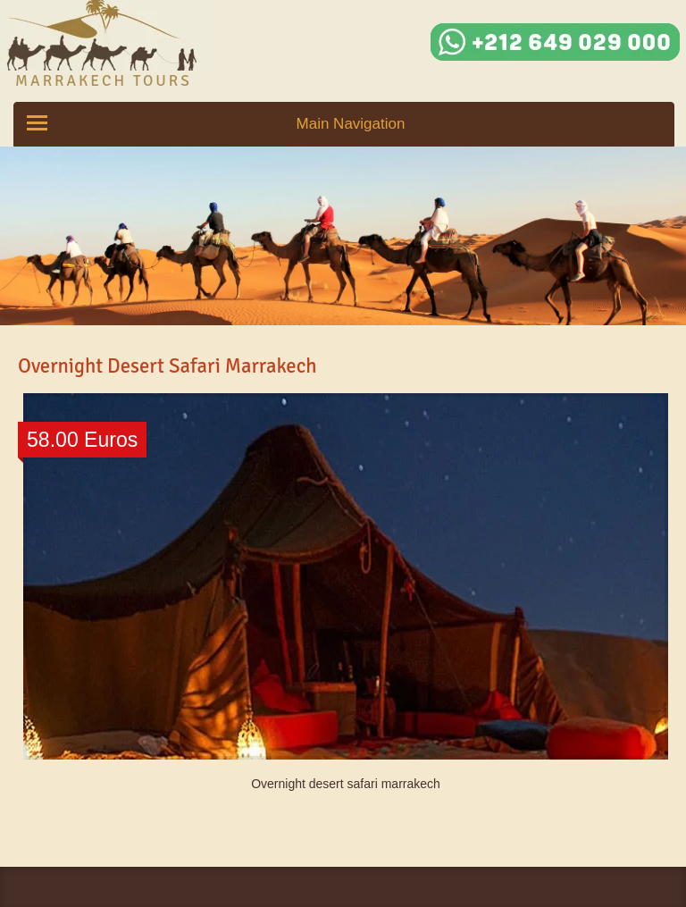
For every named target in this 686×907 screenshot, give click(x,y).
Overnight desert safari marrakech (345, 784)
